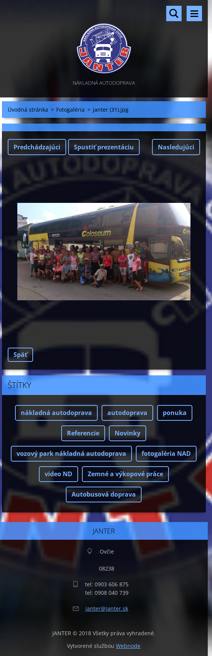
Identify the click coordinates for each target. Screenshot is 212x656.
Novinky (127, 433)
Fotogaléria (70, 109)
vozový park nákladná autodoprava (71, 453)
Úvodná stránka (28, 109)
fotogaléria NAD (166, 453)
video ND (58, 474)
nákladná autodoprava (56, 412)
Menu (194, 13)
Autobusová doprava (104, 494)
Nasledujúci (176, 147)
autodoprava (127, 412)
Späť (20, 354)
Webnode (128, 645)
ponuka (175, 412)
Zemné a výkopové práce (125, 474)
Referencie (83, 433)
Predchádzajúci (36, 147)
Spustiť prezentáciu (104, 147)
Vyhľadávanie (174, 13)
